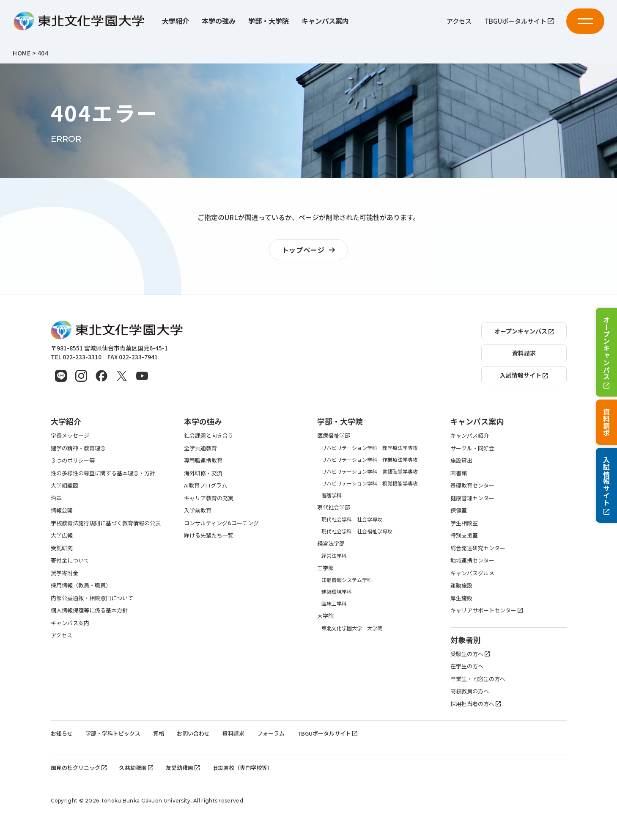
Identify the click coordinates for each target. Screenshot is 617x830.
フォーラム (271, 733)
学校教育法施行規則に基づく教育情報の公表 (106, 523)
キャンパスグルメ (472, 573)
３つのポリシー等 (73, 460)
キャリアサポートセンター (486, 610)
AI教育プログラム (205, 485)
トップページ (311, 250)
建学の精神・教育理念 (78, 448)
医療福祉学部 (333, 435)
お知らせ (62, 733)
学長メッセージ (70, 435)
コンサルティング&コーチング (221, 523)
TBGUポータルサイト (519, 21)
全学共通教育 (200, 448)
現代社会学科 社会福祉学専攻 (356, 531)
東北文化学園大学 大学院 (351, 627)
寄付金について (70, 560)
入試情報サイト (606, 485)
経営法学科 (334, 555)
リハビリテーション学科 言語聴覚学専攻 (369, 471)
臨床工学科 (334, 603)
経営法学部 (331, 543)
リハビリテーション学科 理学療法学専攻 (369, 447)
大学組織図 (64, 485)
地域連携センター (472, 560)
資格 (158, 733)
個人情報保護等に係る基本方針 (89, 610)
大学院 (325, 616)
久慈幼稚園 (136, 768)
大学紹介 (175, 21)
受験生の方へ (470, 654)
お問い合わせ (193, 733)
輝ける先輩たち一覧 (208, 535)
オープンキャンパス (606, 352)
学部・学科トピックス (112, 733)
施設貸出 (461, 460)
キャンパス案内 (325, 21)
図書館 (458, 473)
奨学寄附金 (64, 573)
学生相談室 (464, 523)
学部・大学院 (268, 21)
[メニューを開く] (585, 21)
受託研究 (62, 548)
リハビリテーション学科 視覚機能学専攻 (369, 483)
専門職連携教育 (203, 460)
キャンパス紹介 (469, 435)
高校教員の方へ (469, 691)
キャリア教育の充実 (208, 498)
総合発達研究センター (477, 548)
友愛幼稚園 (183, 768)
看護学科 (331, 495)
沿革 (56, 498)
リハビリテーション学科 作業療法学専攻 (369, 459)
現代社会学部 (333, 507)
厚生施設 (461, 598)
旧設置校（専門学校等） (242, 768)
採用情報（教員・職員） (81, 585)
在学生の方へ (466, 666)
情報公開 (62, 510)
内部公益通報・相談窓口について (92, 598)
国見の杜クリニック (79, 768)
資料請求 (606, 422)
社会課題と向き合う (208, 435)
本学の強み (219, 21)
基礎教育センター (472, 485)
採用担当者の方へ (475, 704)
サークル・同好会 (472, 448)
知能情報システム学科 (346, 579)
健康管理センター (472, 498)
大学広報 (62, 535)
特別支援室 (464, 535)
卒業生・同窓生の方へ (477, 679)
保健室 (458, 510)
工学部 (325, 568)
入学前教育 (197, 510)
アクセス (459, 21)
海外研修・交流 (203, 473)
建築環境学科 (336, 591)
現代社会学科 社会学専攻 (351, 519)
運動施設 (461, 585)
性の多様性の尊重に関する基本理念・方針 (103, 473)
